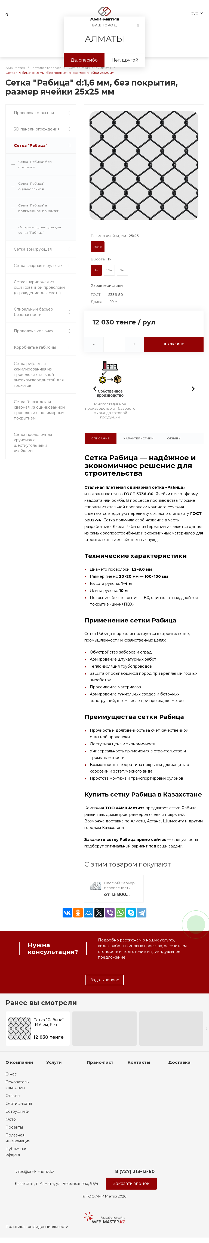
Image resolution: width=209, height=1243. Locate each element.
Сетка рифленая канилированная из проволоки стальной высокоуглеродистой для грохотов (39, 374)
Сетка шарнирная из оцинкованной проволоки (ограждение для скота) (39, 287)
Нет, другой (125, 60)
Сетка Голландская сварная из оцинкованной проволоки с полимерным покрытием (39, 410)
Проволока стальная (34, 112)
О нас (11, 1074)
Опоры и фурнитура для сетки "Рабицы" (39, 230)
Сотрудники (17, 1111)
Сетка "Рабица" (30, 145)
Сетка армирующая (33, 249)
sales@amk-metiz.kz (34, 1171)
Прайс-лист (100, 1062)
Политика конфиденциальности (36, 1226)
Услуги (54, 1062)
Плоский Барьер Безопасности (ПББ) (119, 888)
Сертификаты (18, 1103)
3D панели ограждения (37, 129)
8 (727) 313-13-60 (135, 1171)
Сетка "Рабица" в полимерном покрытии (38, 208)
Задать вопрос (104, 979)
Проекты (14, 1127)
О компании (19, 1062)
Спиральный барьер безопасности (33, 312)
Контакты (139, 1062)
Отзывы (12, 1095)
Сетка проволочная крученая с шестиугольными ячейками (33, 442)
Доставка (179, 1062)
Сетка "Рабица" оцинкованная (31, 186)
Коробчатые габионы (35, 347)
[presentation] (206, 1028)
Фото (10, 1119)
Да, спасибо (84, 60)
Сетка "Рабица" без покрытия (35, 164)
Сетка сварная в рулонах (38, 265)
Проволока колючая (33, 331)
